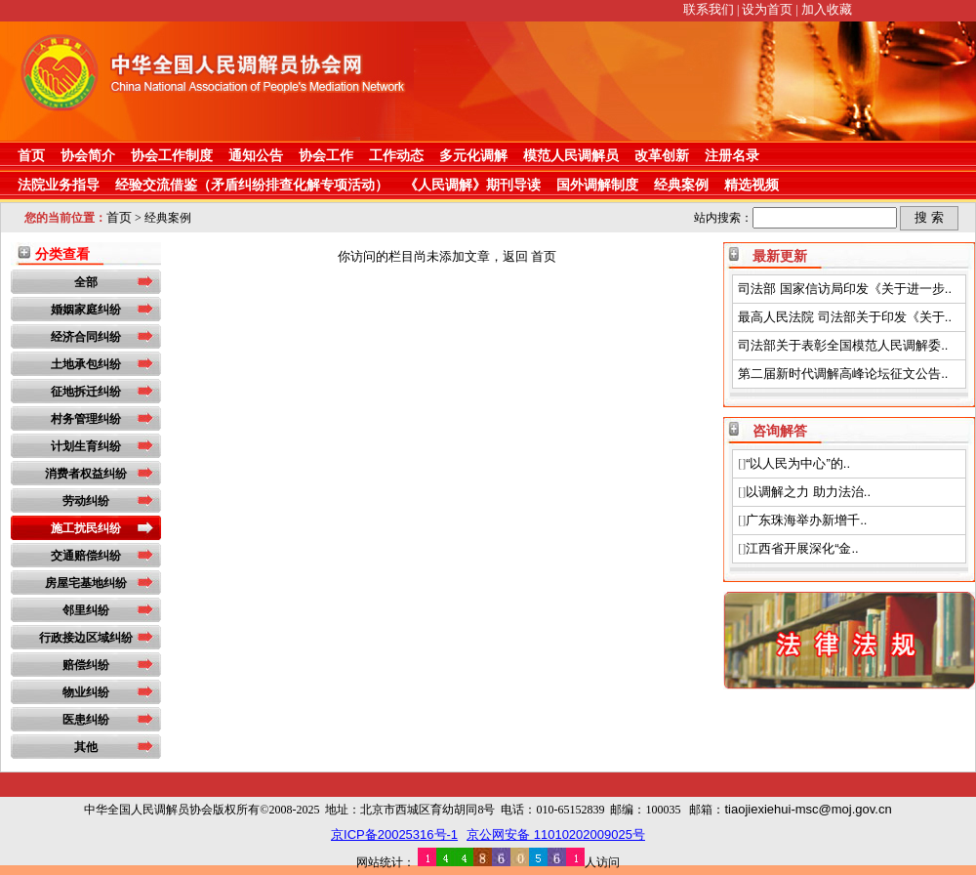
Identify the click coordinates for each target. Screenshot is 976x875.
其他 (86, 747)
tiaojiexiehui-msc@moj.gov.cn (807, 809)
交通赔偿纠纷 (86, 555)
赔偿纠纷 (85, 665)
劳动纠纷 (85, 501)
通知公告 (255, 155)
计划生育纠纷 (86, 446)
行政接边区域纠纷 (86, 638)
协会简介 (88, 155)
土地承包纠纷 (86, 364)
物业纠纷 (85, 692)
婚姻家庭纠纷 (86, 309)
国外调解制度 (597, 184)
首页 (31, 155)
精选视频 (751, 184)
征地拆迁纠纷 (86, 391)
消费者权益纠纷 (86, 473)
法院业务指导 (59, 184)
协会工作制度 (172, 155)
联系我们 (708, 9)
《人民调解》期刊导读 (472, 184)
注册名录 (732, 155)
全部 (86, 282)
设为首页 (767, 9)
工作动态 (396, 155)
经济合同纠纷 (86, 337)
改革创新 (661, 155)
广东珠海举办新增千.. (806, 520)
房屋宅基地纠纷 (86, 583)
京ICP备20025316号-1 (394, 834)
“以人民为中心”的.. (798, 463)
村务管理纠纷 (86, 419)
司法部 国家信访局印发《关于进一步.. (845, 288)
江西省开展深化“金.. (802, 548)
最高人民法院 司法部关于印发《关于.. (845, 317)
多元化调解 (473, 155)
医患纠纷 (85, 720)
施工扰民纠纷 (86, 528)
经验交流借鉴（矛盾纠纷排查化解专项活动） (251, 184)
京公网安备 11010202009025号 (556, 834)
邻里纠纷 (85, 610)
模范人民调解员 (571, 155)
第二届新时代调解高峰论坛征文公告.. (843, 373)
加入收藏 (826, 9)
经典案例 (681, 184)
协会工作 (326, 155)
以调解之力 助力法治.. (808, 491)
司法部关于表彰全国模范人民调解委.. (843, 345)
